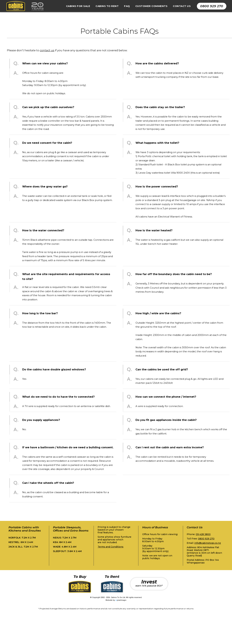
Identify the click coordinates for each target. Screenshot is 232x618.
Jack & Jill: (23, 546)
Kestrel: (21, 542)
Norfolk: (22, 537)
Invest (149, 583)
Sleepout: (67, 551)
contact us (47, 50)
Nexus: (64, 537)
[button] (78, 6)
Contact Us (182, 6)
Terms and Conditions (110, 546)
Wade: (64, 546)
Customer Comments (151, 6)
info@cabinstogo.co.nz (207, 543)
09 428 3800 (203, 534)
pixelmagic (121, 600)
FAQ (127, 6)
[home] (24, 6)
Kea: (62, 542)
